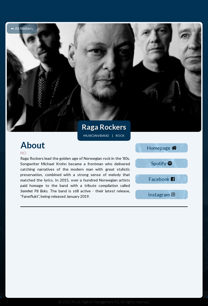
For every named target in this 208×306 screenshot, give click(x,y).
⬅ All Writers (22, 28)
